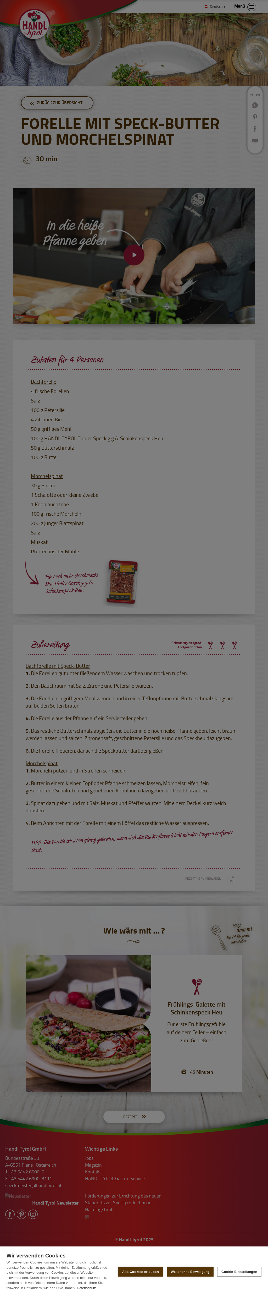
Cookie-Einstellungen (239, 1272)
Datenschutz (86, 1288)
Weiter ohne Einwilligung (190, 1272)
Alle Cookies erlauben (140, 1272)
